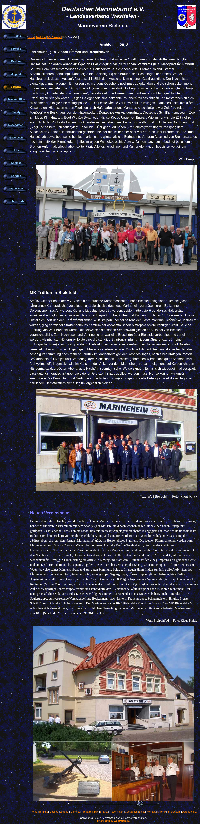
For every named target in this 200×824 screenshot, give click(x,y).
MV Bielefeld (54, 37)
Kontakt (151, 811)
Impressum (173, 811)
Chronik (161, 811)
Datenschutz (189, 811)
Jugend (64, 811)
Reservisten (116, 811)
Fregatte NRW (90, 811)
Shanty (104, 811)
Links (142, 811)
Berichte (41, 37)
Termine (43, 811)
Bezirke (53, 811)
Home (31, 37)
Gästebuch (131, 811)
